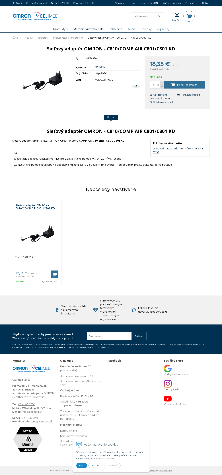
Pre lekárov (191, 3)
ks (158, 84)
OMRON (100, 67)
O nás (132, 3)
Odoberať (139, 336)
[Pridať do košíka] (184, 85)
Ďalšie (206, 3)
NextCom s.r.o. (165, 470)
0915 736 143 (44, 408)
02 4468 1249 (30, 417)
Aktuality (119, 3)
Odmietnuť (112, 465)
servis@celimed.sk (42, 421)
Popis (111, 117)
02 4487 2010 (62, 3)
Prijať (81, 465)
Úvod (19, 3)
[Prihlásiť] (177, 17)
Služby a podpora (171, 3)
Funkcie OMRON (148, 3)
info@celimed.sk (38, 3)
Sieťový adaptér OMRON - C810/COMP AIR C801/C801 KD (35, 206)
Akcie (132, 29)
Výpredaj (163, 29)
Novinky (146, 29)
